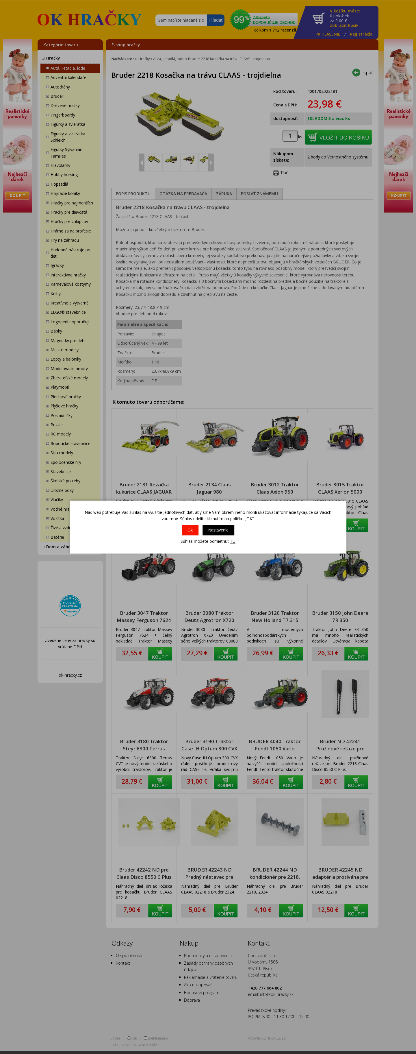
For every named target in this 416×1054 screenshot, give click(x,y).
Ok (190, 530)
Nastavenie (218, 530)
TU (232, 541)
